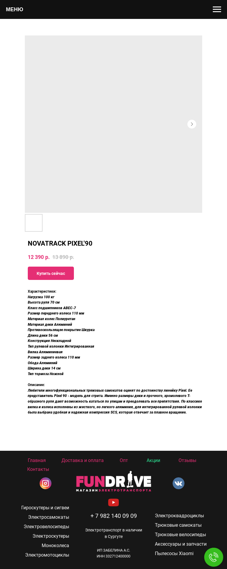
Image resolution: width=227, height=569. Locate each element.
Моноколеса (55, 545)
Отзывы (187, 460)
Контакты (38, 469)
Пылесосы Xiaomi (174, 553)
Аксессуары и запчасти (181, 544)
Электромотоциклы (47, 555)
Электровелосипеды (46, 526)
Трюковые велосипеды (180, 534)
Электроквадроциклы (179, 515)
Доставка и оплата (82, 460)
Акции (153, 460)
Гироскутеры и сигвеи (45, 507)
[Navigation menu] (217, 9)
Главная (37, 460)
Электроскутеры (51, 536)
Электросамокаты (48, 517)
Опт (124, 460)
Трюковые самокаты (178, 525)
